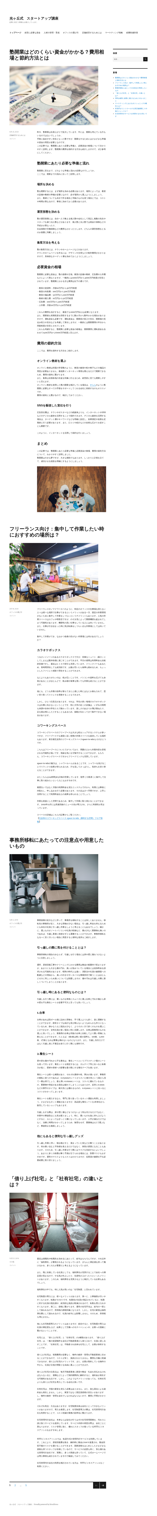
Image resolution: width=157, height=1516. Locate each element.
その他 (11, 1262)
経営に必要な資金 (32, 32)
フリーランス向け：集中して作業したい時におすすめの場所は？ (56, 532)
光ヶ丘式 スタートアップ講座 (33, 18)
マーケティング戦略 (114, 32)
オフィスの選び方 (71, 32)
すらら (93, 385)
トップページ (15, 32)
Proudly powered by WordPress (46, 1504)
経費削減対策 (132, 32)
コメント (12, 139)
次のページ (102, 1488)
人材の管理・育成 (51, 32)
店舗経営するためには (92, 32)
